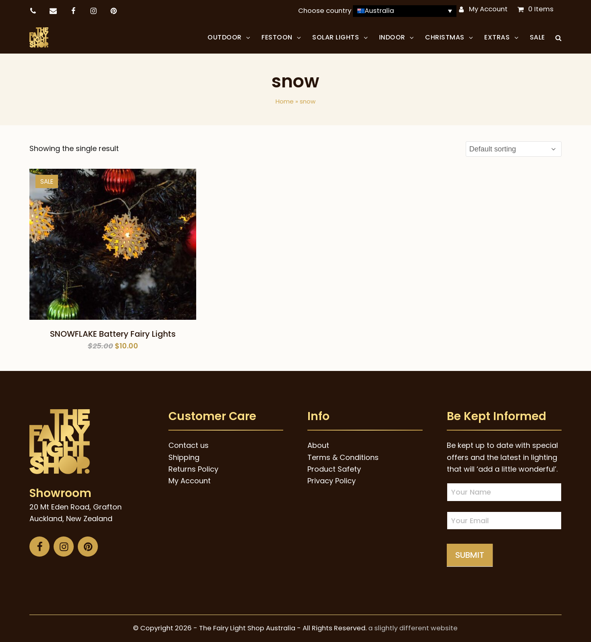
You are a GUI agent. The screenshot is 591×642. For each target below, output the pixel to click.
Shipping (183, 457)
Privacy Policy (331, 481)
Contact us (188, 445)
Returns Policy (193, 469)
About (318, 445)
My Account (488, 9)
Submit (469, 555)
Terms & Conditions (343, 457)
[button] (558, 37)
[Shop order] (513, 149)
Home (285, 101)
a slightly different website (413, 628)
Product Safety (334, 469)
